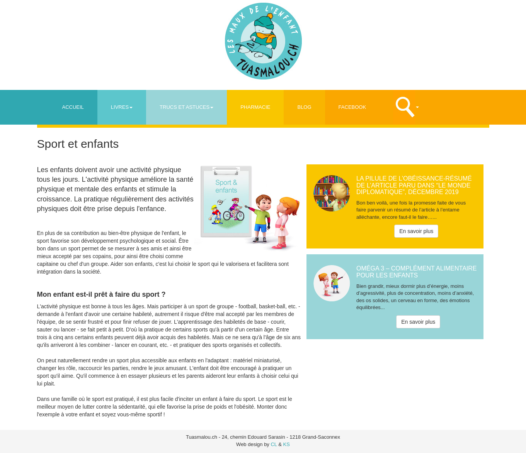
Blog (304, 107)
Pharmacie (255, 107)
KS (286, 444)
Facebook (352, 107)
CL (274, 444)
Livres (122, 107)
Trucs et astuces (186, 107)
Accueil (73, 107)
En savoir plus (416, 231)
